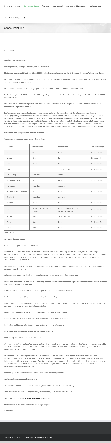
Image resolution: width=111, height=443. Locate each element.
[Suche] (24, 17)
